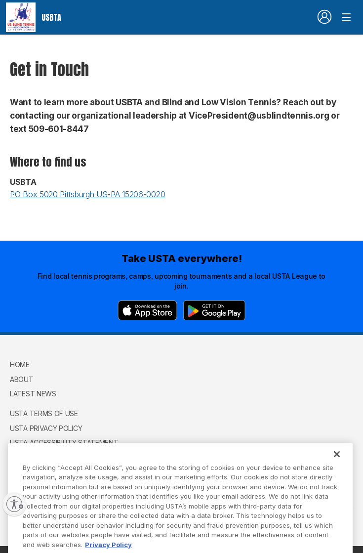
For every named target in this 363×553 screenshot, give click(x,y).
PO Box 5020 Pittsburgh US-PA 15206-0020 (87, 194)
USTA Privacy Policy (46, 428)
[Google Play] (214, 310)
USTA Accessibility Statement (64, 442)
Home (20, 364)
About (22, 379)
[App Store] (147, 310)
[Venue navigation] (346, 17)
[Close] (337, 462)
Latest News (33, 393)
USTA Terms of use (44, 413)
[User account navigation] (324, 17)
